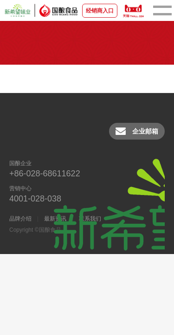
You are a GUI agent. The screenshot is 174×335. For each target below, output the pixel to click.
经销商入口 (100, 10)
